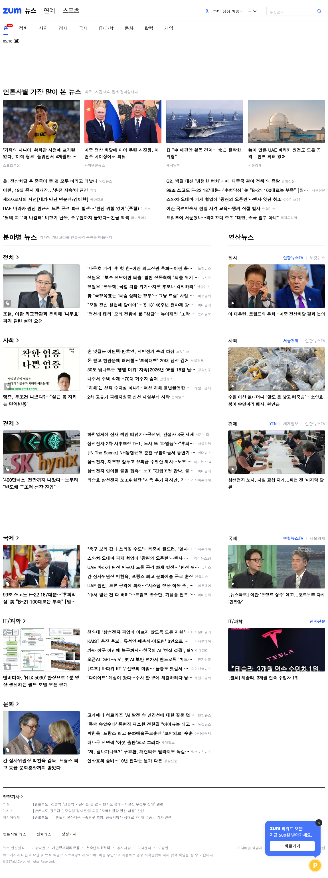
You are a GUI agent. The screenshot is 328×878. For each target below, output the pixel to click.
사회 (43, 28)
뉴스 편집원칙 (14, 847)
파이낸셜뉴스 (94, 165)
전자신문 (317, 621)
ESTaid (11, 861)
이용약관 (38, 847)
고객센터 (144, 847)
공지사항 (124, 847)
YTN (272, 423)
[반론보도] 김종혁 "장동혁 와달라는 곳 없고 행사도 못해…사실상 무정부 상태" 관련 (98, 804)
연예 (49, 11)
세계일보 (173, 165)
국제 (83, 28)
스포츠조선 (11, 165)
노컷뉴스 (317, 257)
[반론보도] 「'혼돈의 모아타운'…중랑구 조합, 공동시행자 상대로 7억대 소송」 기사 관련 (102, 817)
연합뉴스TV (293, 257)
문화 (128, 28)
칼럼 (148, 28)
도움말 (163, 847)
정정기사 (11, 797)
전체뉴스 (44, 834)
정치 (23, 28)
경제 (63, 28)
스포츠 (71, 11)
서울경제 (255, 165)
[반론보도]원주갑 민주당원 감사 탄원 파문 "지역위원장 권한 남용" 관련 (88, 810)
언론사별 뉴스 (14, 834)
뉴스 (30, 11)
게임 (168, 28)
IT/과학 (106, 28)
